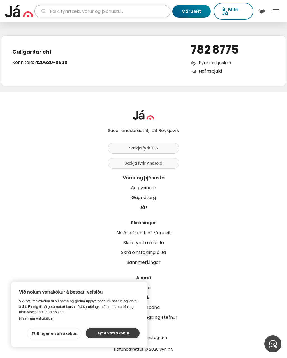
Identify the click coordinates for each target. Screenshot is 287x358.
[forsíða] (19, 11)
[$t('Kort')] (262, 11)
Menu (276, 11)
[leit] (102, 11)
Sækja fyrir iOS (143, 148)
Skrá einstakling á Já (143, 252)
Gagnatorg (143, 197)
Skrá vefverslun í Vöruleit (143, 233)
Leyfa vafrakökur (112, 333)
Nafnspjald (210, 71)
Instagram (157, 337)
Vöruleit (191, 11)
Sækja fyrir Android (144, 163)
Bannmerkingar (143, 262)
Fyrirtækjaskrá (215, 62)
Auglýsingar (143, 187)
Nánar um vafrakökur (36, 319)
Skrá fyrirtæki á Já (143, 242)
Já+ (144, 207)
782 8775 (215, 49)
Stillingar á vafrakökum (55, 333)
